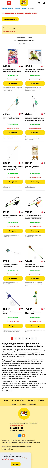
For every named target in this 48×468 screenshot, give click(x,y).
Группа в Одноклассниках (23, 435)
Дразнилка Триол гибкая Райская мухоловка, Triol (11, 117)
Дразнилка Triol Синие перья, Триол (12, 312)
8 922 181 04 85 (16, 428)
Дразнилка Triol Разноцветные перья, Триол (34, 265)
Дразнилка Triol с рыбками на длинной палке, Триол (34, 70)
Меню (4, 3)
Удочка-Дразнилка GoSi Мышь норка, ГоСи (12, 216)
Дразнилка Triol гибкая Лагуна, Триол (10, 265)
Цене (29, 37)
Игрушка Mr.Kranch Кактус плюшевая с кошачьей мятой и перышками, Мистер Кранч (34, 118)
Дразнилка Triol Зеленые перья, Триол (33, 312)
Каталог (9, 3)
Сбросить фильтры (9, 31)
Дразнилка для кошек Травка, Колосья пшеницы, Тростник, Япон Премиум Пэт (12, 167)
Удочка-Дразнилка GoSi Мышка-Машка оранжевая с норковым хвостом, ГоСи (34, 217)
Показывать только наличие (25, 40)
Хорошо (15, 464)
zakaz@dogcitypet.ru (16, 425)
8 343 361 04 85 (16, 430)
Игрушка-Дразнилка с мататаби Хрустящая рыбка (12, 70)
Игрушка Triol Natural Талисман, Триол (32, 167)
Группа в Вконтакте (20, 435)
